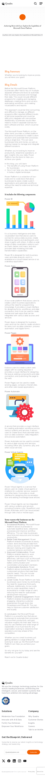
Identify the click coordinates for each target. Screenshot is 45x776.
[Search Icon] (35, 3)
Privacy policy (31, 771)
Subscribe (33, 752)
